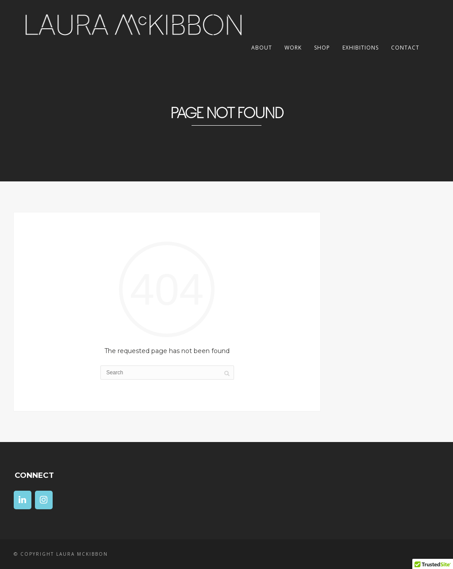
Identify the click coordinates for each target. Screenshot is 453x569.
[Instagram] (44, 500)
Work (293, 47)
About (261, 47)
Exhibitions (360, 47)
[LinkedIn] (22, 500)
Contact (405, 47)
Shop (322, 47)
